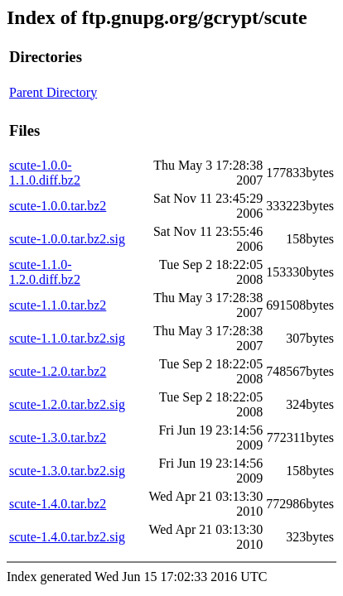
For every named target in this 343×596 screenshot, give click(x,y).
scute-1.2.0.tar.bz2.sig (67, 404)
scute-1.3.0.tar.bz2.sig (67, 471)
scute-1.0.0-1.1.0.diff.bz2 (44, 172)
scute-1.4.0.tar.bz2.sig (67, 537)
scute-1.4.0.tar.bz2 (57, 504)
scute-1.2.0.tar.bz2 (57, 371)
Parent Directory (53, 92)
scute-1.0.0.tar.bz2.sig (67, 239)
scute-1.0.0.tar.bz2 (57, 206)
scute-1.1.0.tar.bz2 (57, 305)
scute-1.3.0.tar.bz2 (57, 437)
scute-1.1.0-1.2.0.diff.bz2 (44, 271)
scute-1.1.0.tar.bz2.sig (67, 338)
